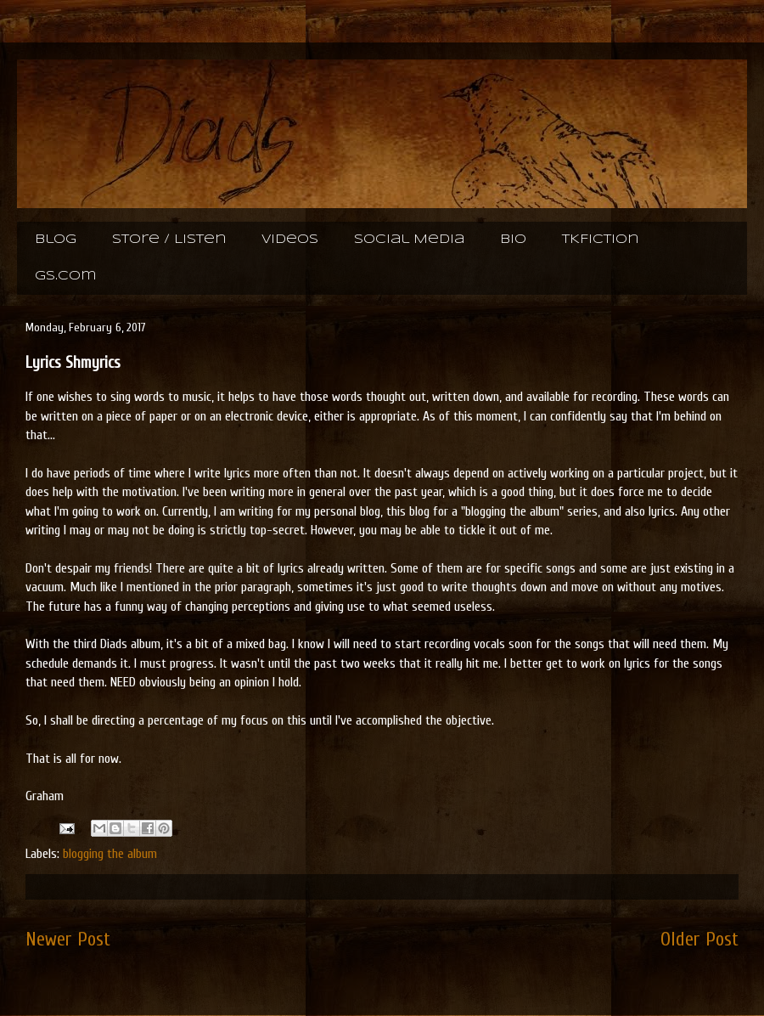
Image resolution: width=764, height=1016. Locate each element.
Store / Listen (169, 240)
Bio (513, 240)
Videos (289, 240)
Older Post (699, 940)
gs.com (65, 276)
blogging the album (110, 853)
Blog (55, 240)
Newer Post (67, 940)
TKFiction (600, 240)
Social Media (409, 240)
